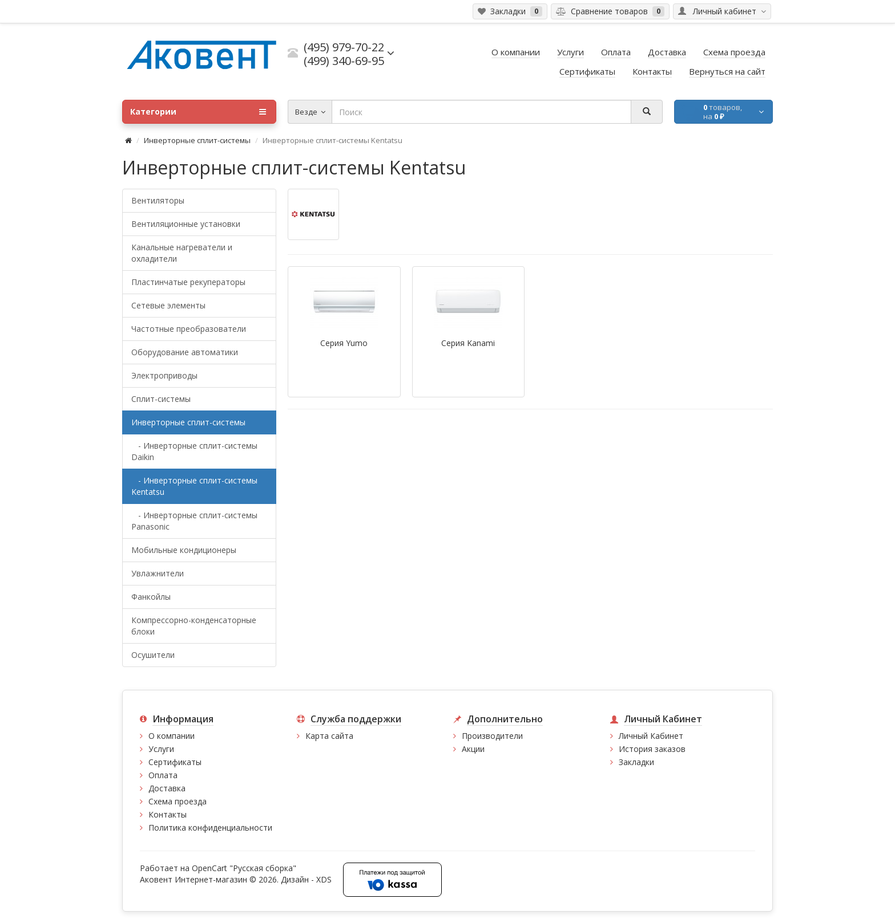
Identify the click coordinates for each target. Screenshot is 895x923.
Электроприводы (164, 375)
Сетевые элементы (168, 305)
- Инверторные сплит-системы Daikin (194, 451)
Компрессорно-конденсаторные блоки (193, 626)
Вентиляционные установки (185, 223)
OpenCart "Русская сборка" (244, 868)
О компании (171, 735)
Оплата (163, 775)
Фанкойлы (151, 596)
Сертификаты (174, 762)
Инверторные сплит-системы (197, 140)
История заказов (652, 748)
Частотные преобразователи (188, 328)
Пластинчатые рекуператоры (188, 282)
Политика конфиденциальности (210, 827)
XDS (324, 879)
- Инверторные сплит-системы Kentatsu (194, 486)
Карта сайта (329, 735)
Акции (473, 748)
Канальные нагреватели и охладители (181, 253)
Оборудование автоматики (184, 352)
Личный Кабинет (651, 735)
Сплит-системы (161, 398)
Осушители (153, 654)
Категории (198, 111)
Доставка (167, 788)
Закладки (636, 762)
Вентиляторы (157, 200)
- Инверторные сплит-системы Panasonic (194, 521)
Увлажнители (157, 573)
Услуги (161, 748)
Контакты (167, 814)
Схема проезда (177, 801)
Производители (492, 735)
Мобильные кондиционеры (183, 549)
